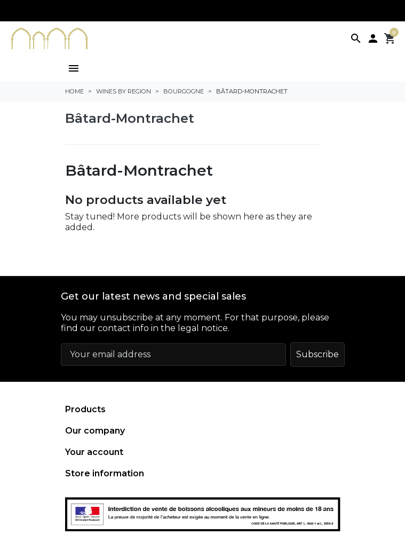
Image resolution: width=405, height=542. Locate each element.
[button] (355, 38)
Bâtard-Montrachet (129, 118)
